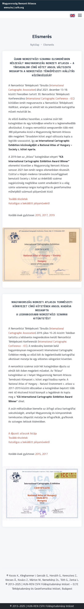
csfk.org (19, 7)
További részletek (18, 199)
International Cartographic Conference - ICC (50, 98)
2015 (38, 215)
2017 (45, 215)
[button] (72, 15)
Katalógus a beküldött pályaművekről (29, 203)
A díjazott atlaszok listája (22, 433)
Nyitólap (34, 45)
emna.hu (8, 7)
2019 (52, 215)
